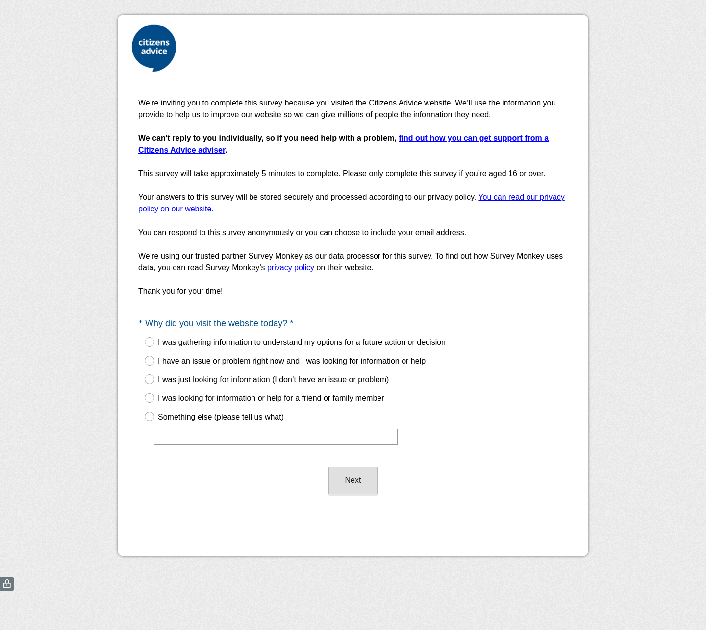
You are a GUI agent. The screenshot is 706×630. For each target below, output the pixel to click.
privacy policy (290, 267)
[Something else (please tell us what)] (276, 437)
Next (353, 480)
